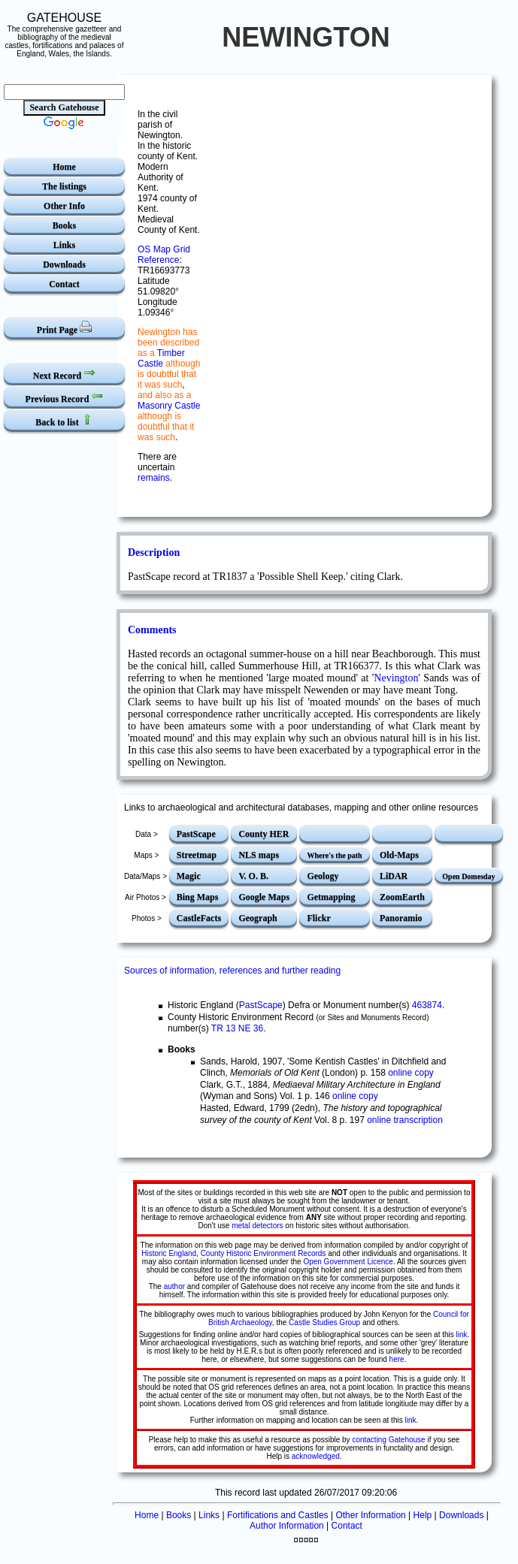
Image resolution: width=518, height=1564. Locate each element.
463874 (427, 1005)
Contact (64, 284)
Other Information (370, 1515)
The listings (64, 186)
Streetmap (197, 855)
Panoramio (401, 918)
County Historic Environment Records (263, 1253)
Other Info (64, 206)
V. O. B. (253, 876)
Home (64, 167)
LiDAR (393, 876)
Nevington (396, 678)
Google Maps (263, 897)
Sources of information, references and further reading (232, 970)
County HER (263, 834)
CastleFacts (199, 918)
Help (422, 1515)
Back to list (63, 420)
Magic (189, 876)
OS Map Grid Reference (164, 254)
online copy (411, 1072)
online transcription (405, 1120)
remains (154, 478)
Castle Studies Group (324, 1322)
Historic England (168, 1253)
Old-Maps (399, 855)
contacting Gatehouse (388, 1440)
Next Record (64, 374)
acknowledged (316, 1456)
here (396, 1359)
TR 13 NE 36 (237, 1028)
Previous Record (65, 397)
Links (64, 245)
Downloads (64, 264)
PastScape (196, 834)
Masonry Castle (169, 405)
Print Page (64, 328)
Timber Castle (161, 358)
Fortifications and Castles (278, 1515)
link (462, 1334)
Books (64, 225)
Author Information (287, 1525)
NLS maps (258, 855)
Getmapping (331, 897)
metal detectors (257, 1225)
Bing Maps (198, 897)
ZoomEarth (402, 897)
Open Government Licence (348, 1262)
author (174, 1286)
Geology (322, 876)
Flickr (318, 918)
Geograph (257, 918)
